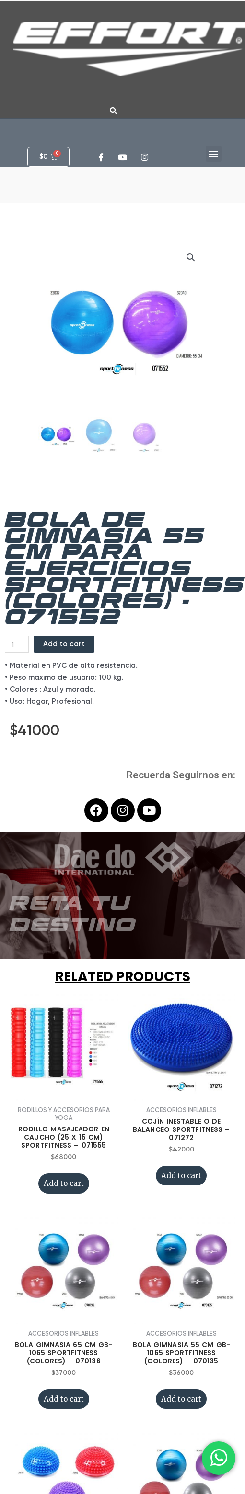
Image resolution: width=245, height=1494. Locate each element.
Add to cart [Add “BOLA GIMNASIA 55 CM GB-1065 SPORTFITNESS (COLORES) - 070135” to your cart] (181, 1334)
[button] (214, 154)
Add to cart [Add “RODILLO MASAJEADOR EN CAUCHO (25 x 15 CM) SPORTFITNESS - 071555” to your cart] (64, 1118)
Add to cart (64, 579)
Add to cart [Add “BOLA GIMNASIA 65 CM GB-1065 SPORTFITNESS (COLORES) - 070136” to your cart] (64, 1334)
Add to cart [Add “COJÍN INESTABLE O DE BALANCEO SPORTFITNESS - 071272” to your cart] (181, 1110)
